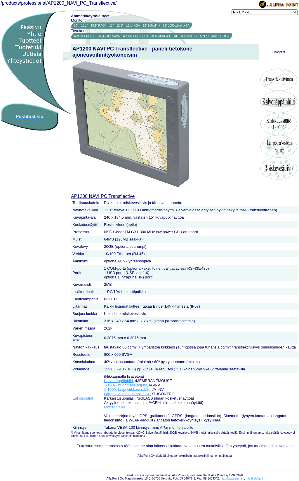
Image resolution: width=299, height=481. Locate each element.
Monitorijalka (114, 407)
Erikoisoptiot (82, 398)
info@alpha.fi (254, 478)
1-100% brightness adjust (125, 385)
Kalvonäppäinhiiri (118, 381)
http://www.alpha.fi (232, 478)
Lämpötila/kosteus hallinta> (127, 394)
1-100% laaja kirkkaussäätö (127, 389)
